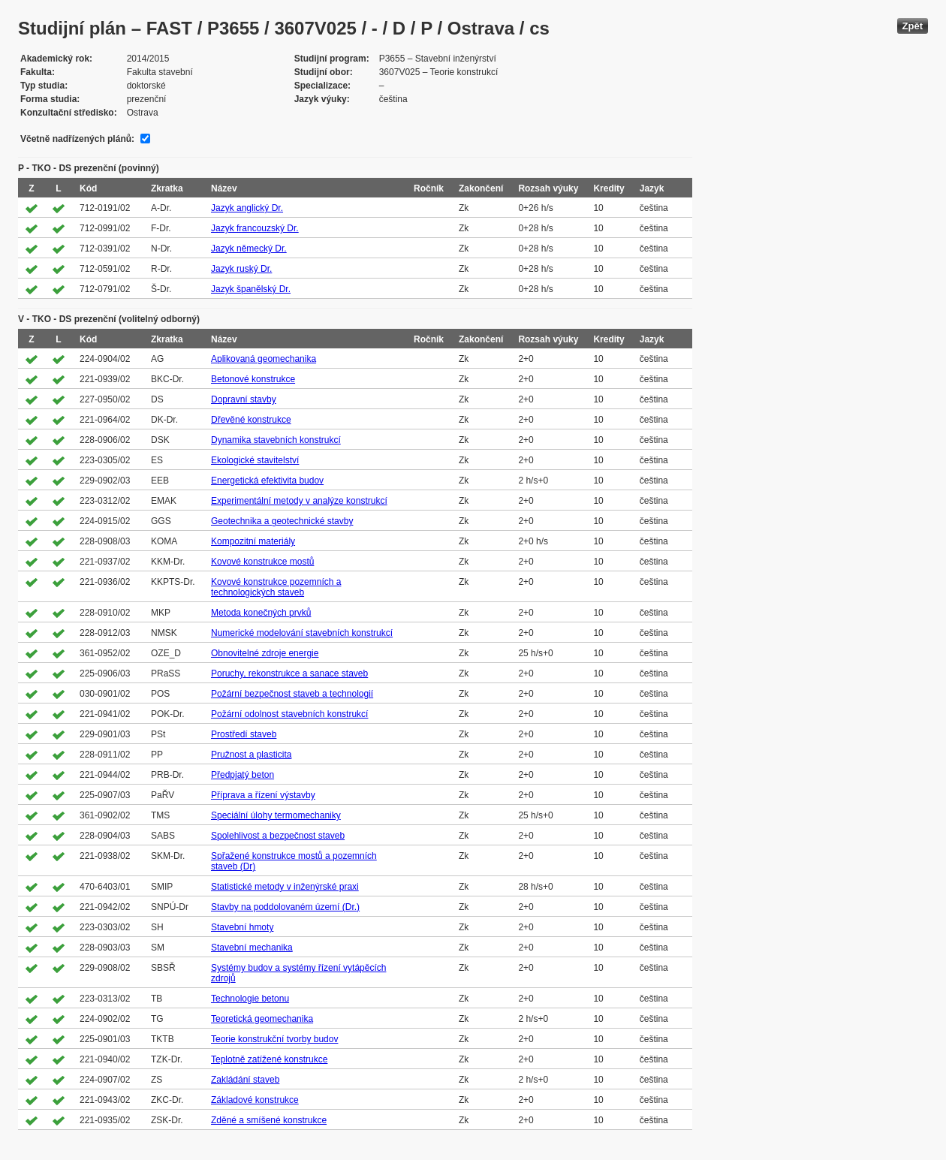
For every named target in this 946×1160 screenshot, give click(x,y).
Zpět (912, 26)
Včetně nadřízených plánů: (77, 139)
